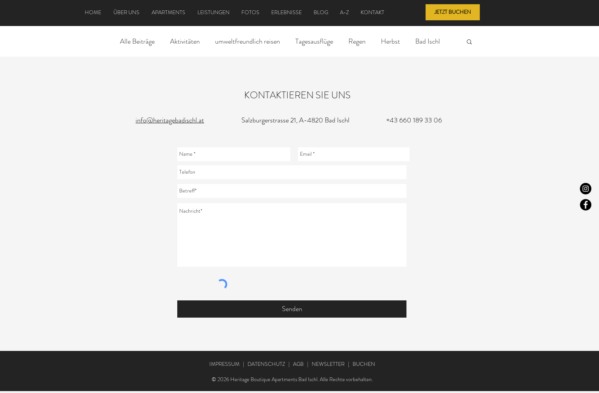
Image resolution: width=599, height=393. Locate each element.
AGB (298, 364)
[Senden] (291, 309)
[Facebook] (585, 204)
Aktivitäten (185, 41)
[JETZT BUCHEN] (453, 12)
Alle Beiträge (137, 41)
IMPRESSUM (224, 364)
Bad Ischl (427, 41)
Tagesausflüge (314, 41)
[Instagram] (585, 188)
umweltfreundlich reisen (247, 41)
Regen (357, 41)
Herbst (390, 41)
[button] (469, 42)
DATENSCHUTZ (266, 364)
